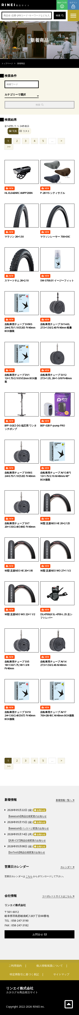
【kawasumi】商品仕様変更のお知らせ (27, 816)
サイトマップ (61, 974)
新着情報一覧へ (65, 800)
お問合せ (39, 934)
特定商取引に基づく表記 (24, 974)
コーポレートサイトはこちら (58, 896)
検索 (60, 15)
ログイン (73, 5)
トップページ (7, 63)
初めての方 (62, 5)
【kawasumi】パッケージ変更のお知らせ (28, 828)
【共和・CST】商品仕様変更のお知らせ (27, 840)
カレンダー (67, 867)
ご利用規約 (15, 965)
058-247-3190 (19, 920)
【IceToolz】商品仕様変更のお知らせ (26, 852)
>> (9, 146)
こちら (29, 876)
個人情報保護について (49, 965)
